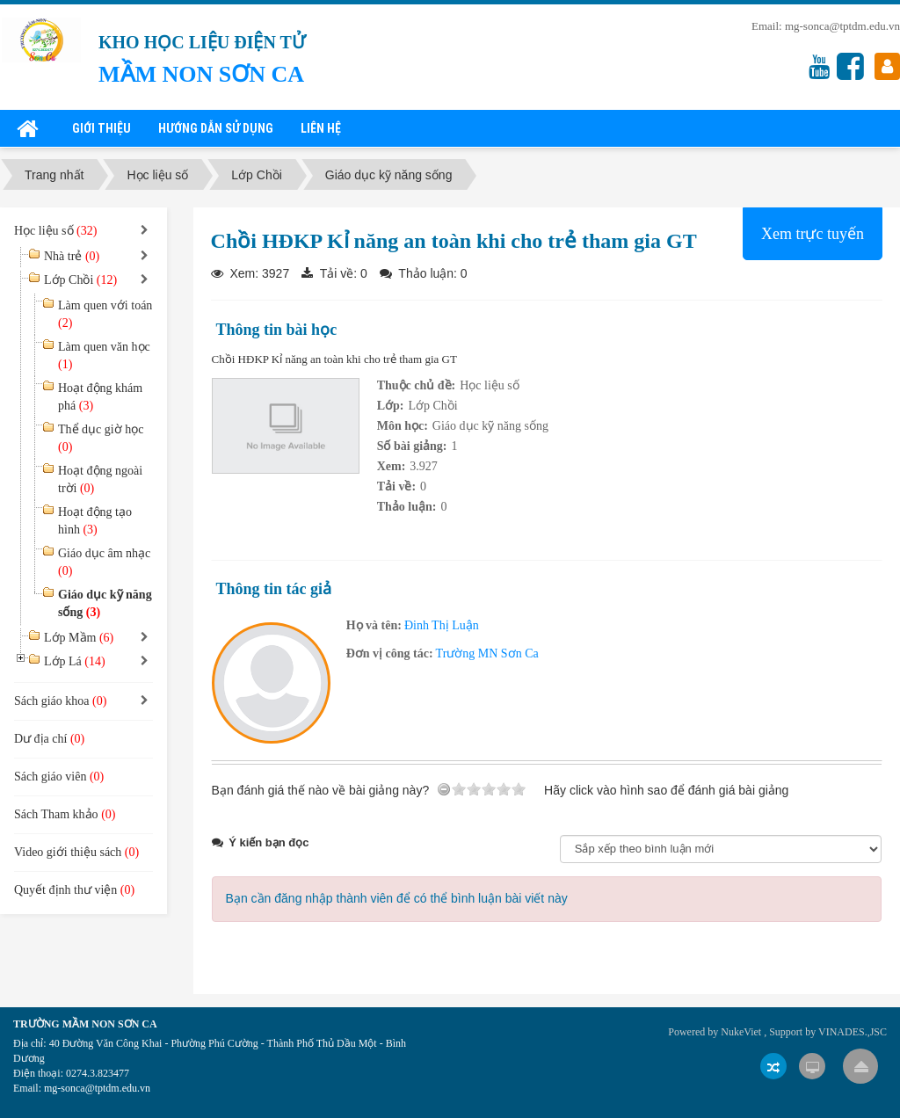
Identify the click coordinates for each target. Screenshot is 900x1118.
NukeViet (741, 1032)
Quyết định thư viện (74, 890)
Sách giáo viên (59, 776)
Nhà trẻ (71, 256)
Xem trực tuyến (812, 234)
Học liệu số (489, 385)
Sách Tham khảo (64, 814)
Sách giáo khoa (60, 701)
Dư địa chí (49, 738)
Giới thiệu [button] (101, 128)
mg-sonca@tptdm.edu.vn (842, 26)
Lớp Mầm (78, 637)
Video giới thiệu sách (76, 852)
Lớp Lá (74, 661)
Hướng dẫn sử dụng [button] (215, 128)
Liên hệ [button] (321, 128)
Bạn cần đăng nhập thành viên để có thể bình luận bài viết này (397, 898)
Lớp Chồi (80, 280)
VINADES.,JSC (852, 1032)
